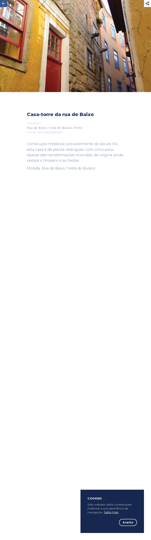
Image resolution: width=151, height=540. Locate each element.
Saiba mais (111, 512)
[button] (147, 3)
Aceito (128, 522)
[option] (75, 46)
